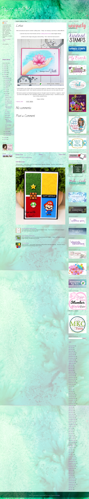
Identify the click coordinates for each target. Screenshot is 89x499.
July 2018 (71, 470)
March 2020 (71, 435)
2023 (5, 68)
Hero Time (7, 99)
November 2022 (72, 379)
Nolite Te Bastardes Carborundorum (8, 121)
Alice (6, 126)
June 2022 (71, 388)
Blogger (58, 495)
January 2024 (72, 354)
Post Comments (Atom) (27, 157)
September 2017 (72, 484)
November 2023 (72, 358)
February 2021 (72, 416)
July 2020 (71, 428)
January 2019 (72, 459)
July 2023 (71, 365)
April (6, 93)
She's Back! (7, 115)
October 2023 (72, 360)
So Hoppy (7, 111)
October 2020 (72, 422)
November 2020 (72, 421)
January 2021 (72, 417)
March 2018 (71, 477)
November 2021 (72, 400)
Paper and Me (16, 9)
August (7, 85)
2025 (5, 65)
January (7, 135)
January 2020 (72, 438)
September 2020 (72, 424)
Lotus (6, 109)
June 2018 (71, 472)
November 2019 (72, 442)
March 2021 (71, 414)
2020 (5, 74)
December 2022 (72, 377)
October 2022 (72, 380)
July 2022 (71, 386)
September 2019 (72, 445)
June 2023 (71, 366)
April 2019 (71, 454)
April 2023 (71, 370)
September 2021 (72, 403)
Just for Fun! (8, 128)
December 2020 (72, 419)
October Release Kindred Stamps (29, 228)
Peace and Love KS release (8, 107)
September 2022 (72, 382)
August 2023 (71, 363)
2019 (5, 76)
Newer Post (19, 154)
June (6, 89)
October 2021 (72, 401)
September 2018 (72, 466)
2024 (5, 66)
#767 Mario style (20, 161)
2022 (5, 70)
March (6, 131)
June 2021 (71, 408)
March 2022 (71, 393)
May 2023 (71, 368)
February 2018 (72, 478)
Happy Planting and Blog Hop (28, 235)
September (7, 84)
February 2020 (72, 437)
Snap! (6, 104)
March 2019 (71, 456)
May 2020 (71, 431)
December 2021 (72, 398)
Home (41, 154)
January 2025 (72, 345)
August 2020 (71, 426)
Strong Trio (7, 113)
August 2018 (71, 468)
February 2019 (72, 457)
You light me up (8, 101)
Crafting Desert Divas (46, 33)
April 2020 (71, 433)
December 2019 (72, 440)
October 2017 (72, 482)
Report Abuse (6, 59)
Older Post (62, 154)
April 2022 (71, 391)
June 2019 (71, 450)
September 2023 (72, 361)
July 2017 (71, 487)
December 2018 (72, 461)
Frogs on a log (8, 97)
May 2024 (71, 347)
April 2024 (71, 349)
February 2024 (72, 352)
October (7, 82)
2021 (5, 72)
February (7, 133)
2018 (5, 137)
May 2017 (71, 489)
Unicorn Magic (8, 125)
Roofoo (49, 495)
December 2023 (72, 356)
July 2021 (71, 407)
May (6, 91)
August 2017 (71, 485)
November (7, 80)
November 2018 (72, 463)
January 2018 (72, 480)
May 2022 (71, 389)
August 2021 (71, 405)
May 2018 (71, 473)
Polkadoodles (8, 117)
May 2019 (71, 452)
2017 (5, 139)
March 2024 (71, 351)
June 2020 (71, 429)
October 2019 (72, 444)
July (6, 87)
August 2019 (71, 447)
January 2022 (72, 396)
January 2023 (72, 375)
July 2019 (71, 449)
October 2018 (72, 465)
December (7, 78)
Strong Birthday (8, 102)
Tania (5, 23)
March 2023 (71, 372)
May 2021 (71, 410)
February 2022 (72, 394)
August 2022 (71, 384)
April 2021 (71, 412)
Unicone (7, 95)
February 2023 (72, 373)
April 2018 (71, 475)
